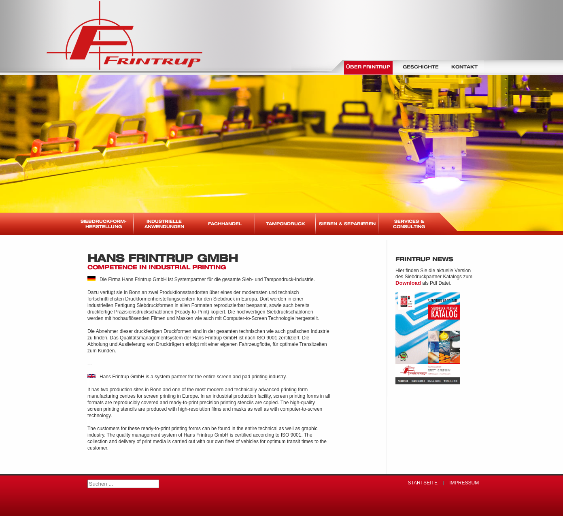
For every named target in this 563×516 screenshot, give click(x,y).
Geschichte (421, 66)
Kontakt (464, 66)
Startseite (422, 483)
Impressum (464, 483)
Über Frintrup (368, 66)
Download (408, 283)
